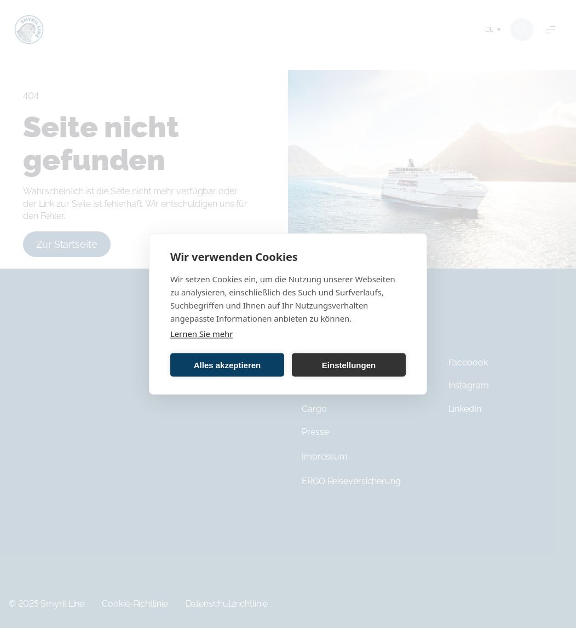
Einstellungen (349, 364)
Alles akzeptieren (227, 364)
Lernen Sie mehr (201, 333)
